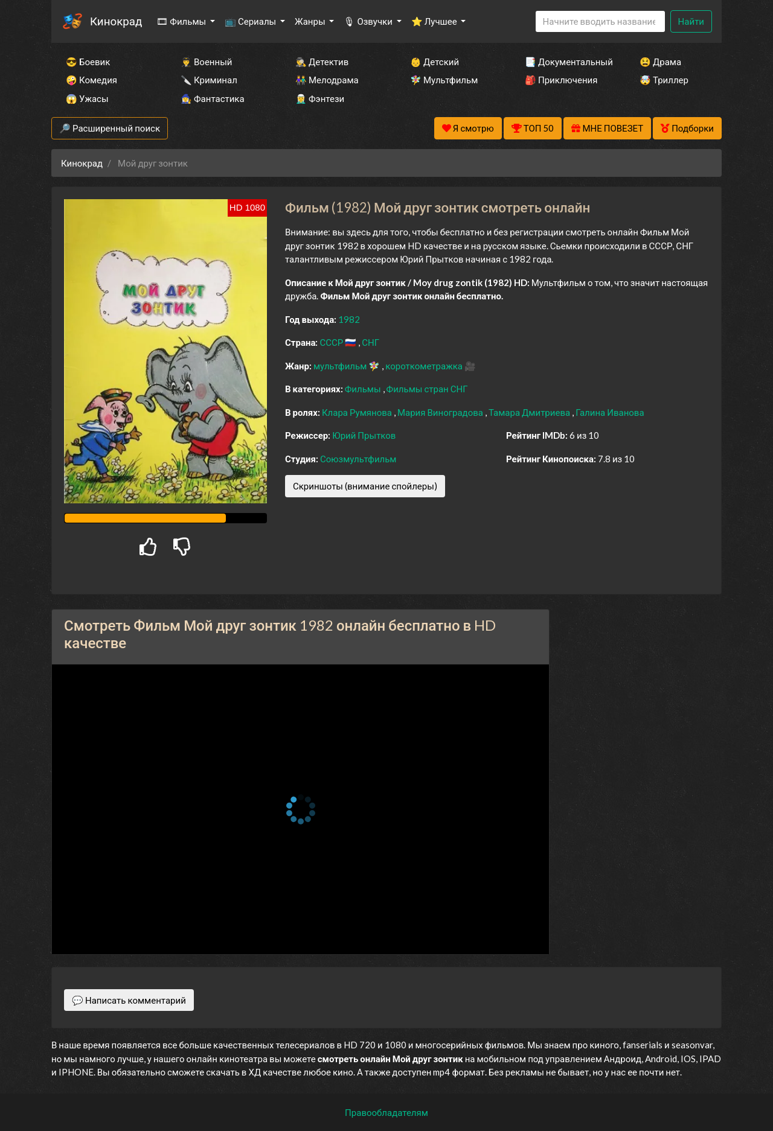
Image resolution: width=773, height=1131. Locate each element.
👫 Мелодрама (327, 79)
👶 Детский (434, 61)
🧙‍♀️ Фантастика (213, 98)
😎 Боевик (88, 61)
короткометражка (424, 365)
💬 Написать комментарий (129, 1000)
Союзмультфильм (358, 458)
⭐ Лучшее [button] (435, 21)
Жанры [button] (311, 21)
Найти (691, 21)
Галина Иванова (610, 412)
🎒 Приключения (561, 79)
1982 (349, 319)
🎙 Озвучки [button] (369, 21)
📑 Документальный (566, 61)
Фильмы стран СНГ (427, 388)
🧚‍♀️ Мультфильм (444, 79)
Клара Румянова (358, 412)
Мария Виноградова (441, 412)
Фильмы (364, 388)
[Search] (600, 21)
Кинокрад (116, 21)
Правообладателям (386, 1112)
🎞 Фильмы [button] (182, 21)
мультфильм (340, 365)
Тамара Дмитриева (530, 412)
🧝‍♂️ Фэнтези (319, 98)
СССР (332, 342)
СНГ (370, 342)
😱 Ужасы (87, 98)
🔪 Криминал (209, 79)
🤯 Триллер (664, 79)
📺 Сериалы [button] (251, 21)
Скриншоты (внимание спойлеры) (365, 485)
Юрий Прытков (364, 435)
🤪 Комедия (91, 79)
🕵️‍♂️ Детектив (321, 61)
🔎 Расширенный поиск (109, 128)
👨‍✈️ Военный (206, 61)
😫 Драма (660, 61)
